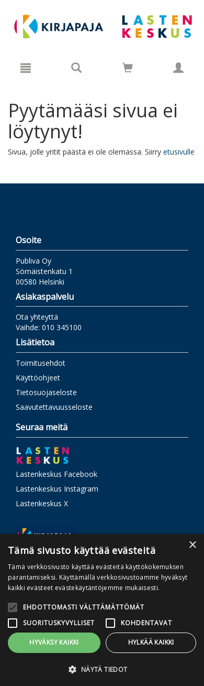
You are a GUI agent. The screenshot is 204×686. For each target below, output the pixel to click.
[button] (102, 669)
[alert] (102, 610)
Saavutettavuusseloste (54, 407)
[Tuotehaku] (76, 67)
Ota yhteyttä (37, 317)
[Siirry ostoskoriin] (127, 67)
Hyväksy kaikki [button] (54, 642)
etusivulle (179, 152)
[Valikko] (25, 67)
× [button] (192, 545)
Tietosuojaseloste (46, 392)
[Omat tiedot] (178, 67)
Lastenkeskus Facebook (56, 474)
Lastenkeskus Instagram (57, 489)
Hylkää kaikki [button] (151, 642)
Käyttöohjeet (38, 378)
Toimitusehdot (40, 363)
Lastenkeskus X (42, 503)
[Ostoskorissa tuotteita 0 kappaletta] (127, 69)
